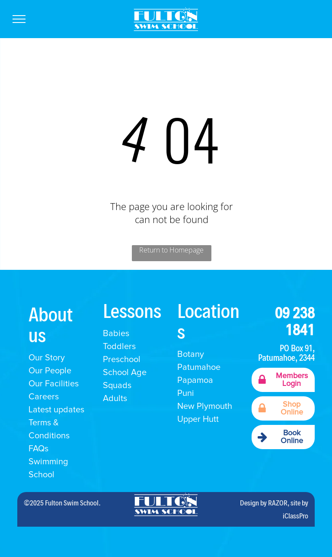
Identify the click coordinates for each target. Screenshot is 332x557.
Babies (116, 333)
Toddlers (119, 346)
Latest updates (56, 409)
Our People (50, 370)
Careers (44, 396)
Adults (115, 398)
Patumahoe (198, 367)
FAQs (38, 448)
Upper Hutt (198, 419)
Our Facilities (54, 383)
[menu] (19, 19)
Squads (117, 385)
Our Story (47, 357)
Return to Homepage (171, 250)
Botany (190, 354)
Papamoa (195, 380)
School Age (125, 372)
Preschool (121, 359)
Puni (185, 393)
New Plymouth (204, 406)
